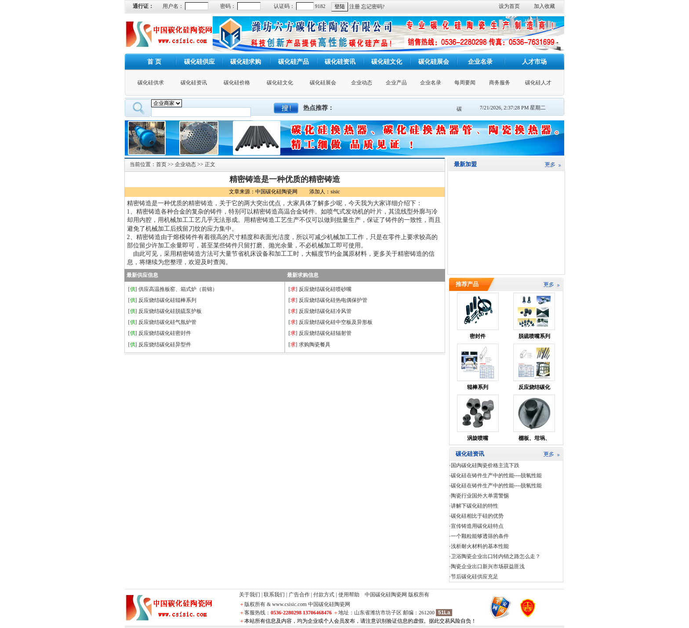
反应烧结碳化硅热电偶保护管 (333, 300)
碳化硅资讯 (194, 83)
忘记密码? (372, 7)
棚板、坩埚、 (534, 438)
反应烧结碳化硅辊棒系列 (167, 300)
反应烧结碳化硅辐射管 (325, 333)
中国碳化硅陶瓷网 (386, 595)
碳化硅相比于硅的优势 (477, 516)
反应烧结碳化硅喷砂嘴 (325, 289)
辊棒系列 (477, 387)
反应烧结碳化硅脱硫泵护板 (170, 311)
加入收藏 (544, 6)
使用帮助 (348, 595)
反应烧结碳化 (534, 387)
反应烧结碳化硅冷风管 (325, 311)
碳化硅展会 (323, 83)
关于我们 (249, 595)
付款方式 (323, 595)
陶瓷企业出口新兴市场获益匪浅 (488, 566)
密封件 (478, 336)
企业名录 (430, 83)
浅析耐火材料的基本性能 (480, 546)
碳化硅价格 (237, 83)
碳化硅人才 (538, 83)
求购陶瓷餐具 (314, 344)
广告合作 (299, 595)
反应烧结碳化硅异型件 (164, 344)
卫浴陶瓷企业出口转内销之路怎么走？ (495, 556)
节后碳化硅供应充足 (474, 577)
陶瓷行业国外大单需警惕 (480, 496)
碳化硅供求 (151, 83)
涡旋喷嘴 (477, 438)
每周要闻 (464, 83)
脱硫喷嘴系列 (534, 336)
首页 (161, 164)
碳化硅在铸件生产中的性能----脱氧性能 (496, 475)
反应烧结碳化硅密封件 (164, 333)
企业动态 (361, 83)
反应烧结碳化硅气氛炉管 (167, 322)
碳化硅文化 (280, 83)
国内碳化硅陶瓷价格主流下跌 (485, 465)
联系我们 (274, 595)
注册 (354, 7)
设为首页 (509, 6)
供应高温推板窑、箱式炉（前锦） (178, 289)
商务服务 (499, 83)
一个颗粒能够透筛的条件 (480, 536)
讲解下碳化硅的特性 (474, 506)
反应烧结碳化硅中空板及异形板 (336, 322)
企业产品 (396, 83)
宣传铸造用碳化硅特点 (477, 526)
